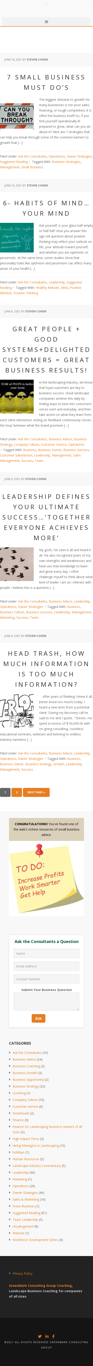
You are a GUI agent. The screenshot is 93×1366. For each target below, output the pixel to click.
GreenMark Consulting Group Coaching (40, 1285)
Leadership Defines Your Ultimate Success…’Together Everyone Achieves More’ (46, 517)
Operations (57, 156)
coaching (19, 1093)
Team (39, 460)
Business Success (76, 450)
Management (10, 167)
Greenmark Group (46, 9)
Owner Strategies (79, 156)
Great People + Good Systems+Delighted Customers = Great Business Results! (46, 349)
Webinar (18, 1233)
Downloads (21, 1113)
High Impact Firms (26, 1139)
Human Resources (26, 1159)
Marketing (7, 617)
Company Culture (26, 444)
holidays (18, 1152)
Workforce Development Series (35, 1240)
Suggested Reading (14, 162)
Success (27, 460)
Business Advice (60, 439)
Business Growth (25, 1073)
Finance (18, 1120)
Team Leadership (25, 1219)
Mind (64, 287)
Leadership (57, 282)
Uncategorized (23, 1226)
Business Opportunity (28, 1079)
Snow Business (24, 1206)
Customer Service (53, 444)
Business (29, 450)
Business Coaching (26, 1066)
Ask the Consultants (32, 156)
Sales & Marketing (26, 1199)
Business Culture (12, 612)
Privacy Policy (22, 1273)
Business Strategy (38, 764)
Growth (58, 764)
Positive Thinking (25, 293)
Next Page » (36, 792)
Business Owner (50, 450)
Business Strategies (66, 162)
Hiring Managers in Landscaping (36, 1145)
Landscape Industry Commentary (37, 1166)
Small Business (32, 167)
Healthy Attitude (47, 287)
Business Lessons (39, 612)
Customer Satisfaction (16, 455)
